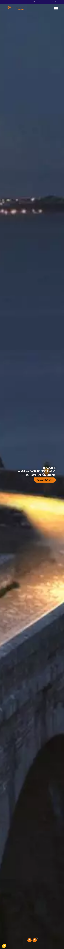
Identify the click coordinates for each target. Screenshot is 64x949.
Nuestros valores (57, 2)
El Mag (35, 2)
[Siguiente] (35, 940)
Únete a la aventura (44, 2)
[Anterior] (29, 940)
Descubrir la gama (45, 480)
